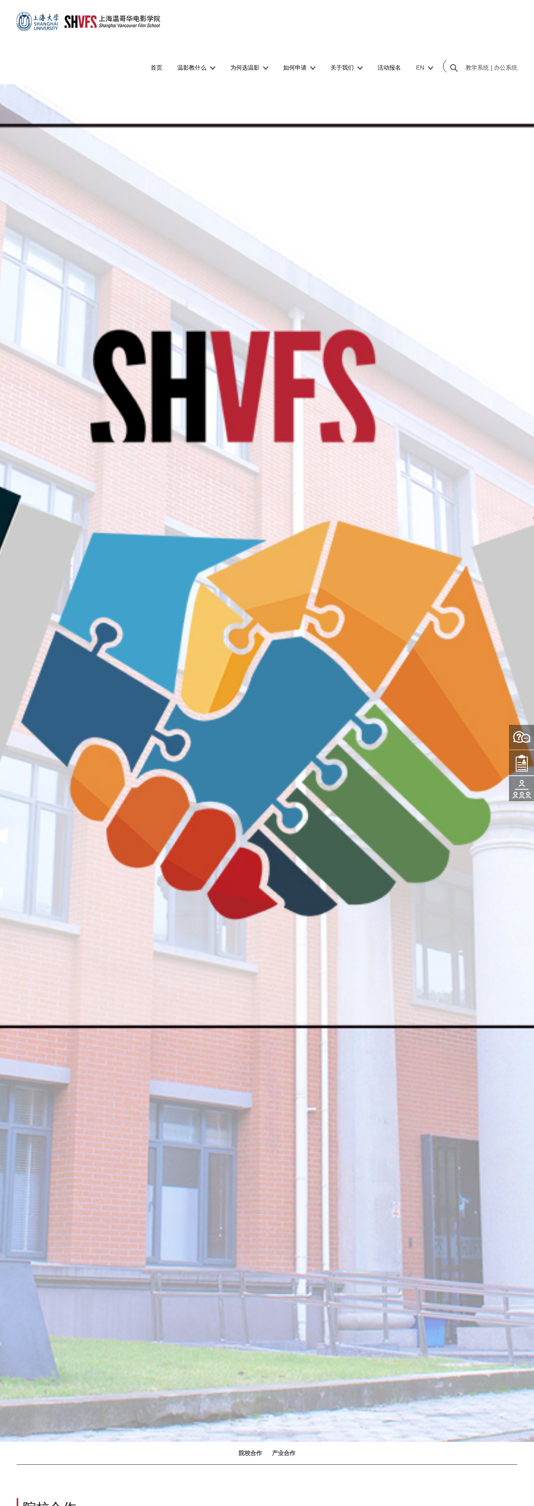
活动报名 (389, 67)
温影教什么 (196, 67)
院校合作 (250, 1453)
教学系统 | (479, 67)
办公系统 (504, 67)
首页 (156, 67)
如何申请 (299, 67)
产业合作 (283, 1453)
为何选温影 (249, 67)
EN (424, 67)
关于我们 (346, 67)
